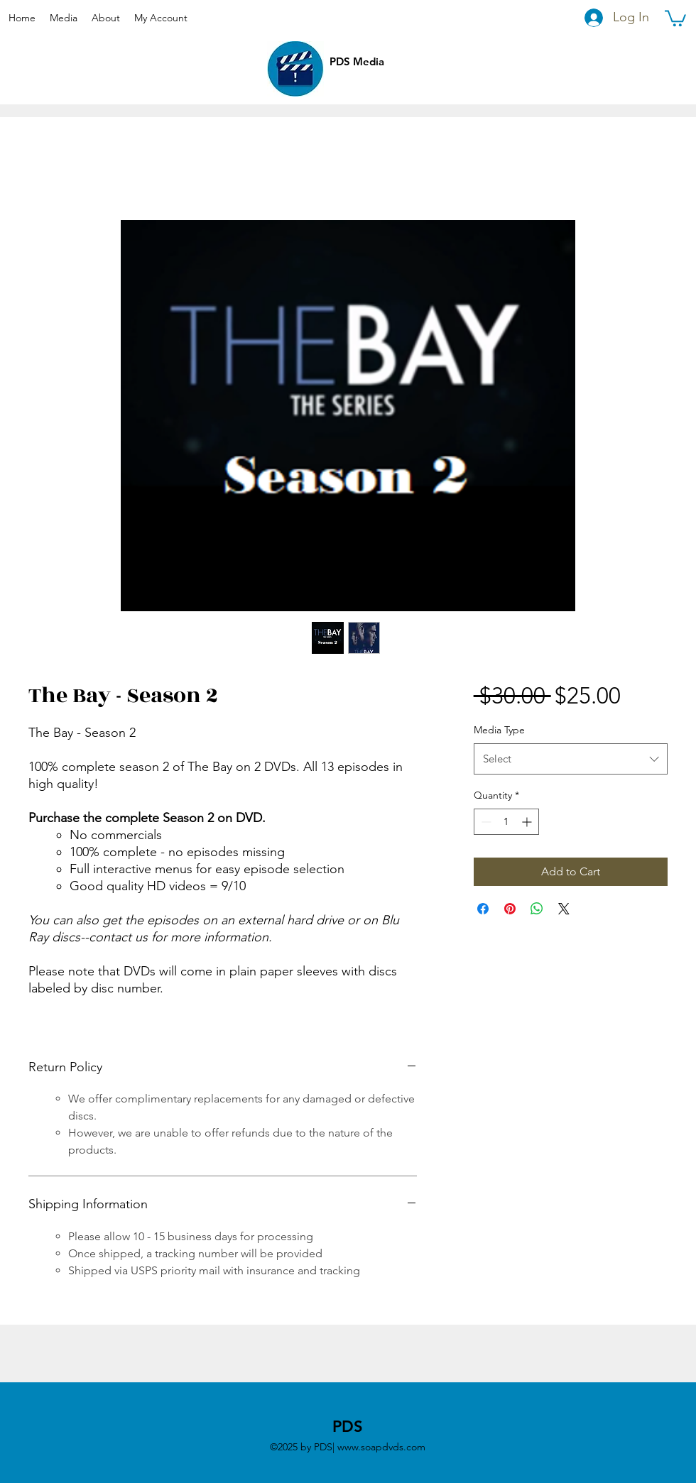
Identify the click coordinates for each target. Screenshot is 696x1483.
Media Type (499, 729)
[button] (675, 17)
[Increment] (528, 821)
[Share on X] (563, 908)
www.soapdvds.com (381, 1446)
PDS (347, 1426)
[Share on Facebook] (482, 908)
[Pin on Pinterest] (509, 908)
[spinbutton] (506, 821)
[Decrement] (485, 821)
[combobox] (571, 759)
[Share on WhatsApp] (536, 908)
